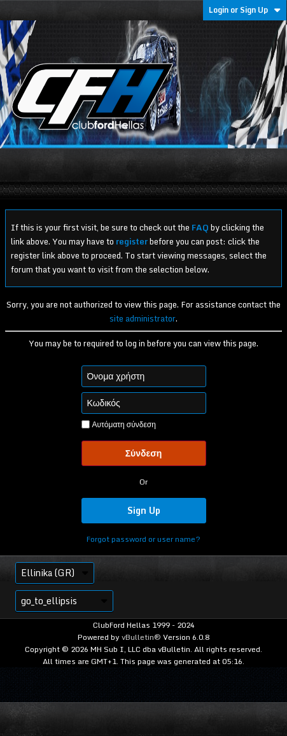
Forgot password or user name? (143, 539)
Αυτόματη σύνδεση (118, 424)
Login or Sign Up (245, 10)
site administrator (142, 318)
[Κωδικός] (143, 403)
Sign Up (143, 510)
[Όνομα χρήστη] (143, 376)
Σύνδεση (143, 453)
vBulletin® (141, 637)
